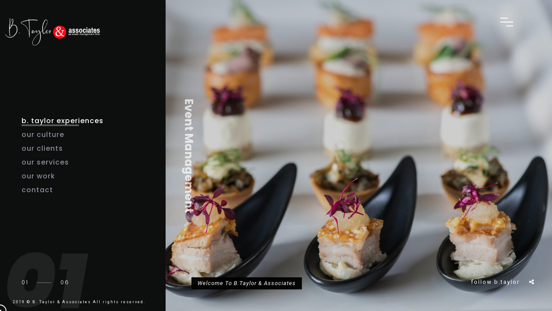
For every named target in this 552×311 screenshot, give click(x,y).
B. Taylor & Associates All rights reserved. (88, 302)
